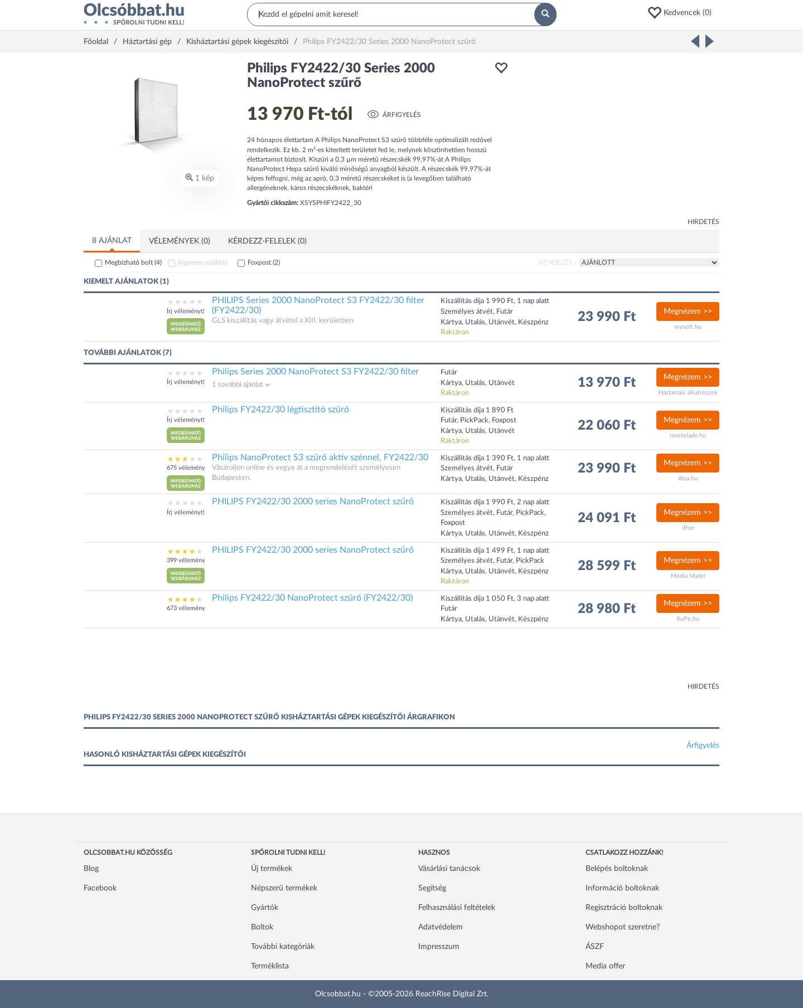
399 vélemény (186, 560)
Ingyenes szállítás (203, 262)
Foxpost (264, 262)
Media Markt (688, 576)
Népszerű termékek (284, 888)
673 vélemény (186, 608)
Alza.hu (688, 478)
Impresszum (438, 947)
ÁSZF (595, 947)
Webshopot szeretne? (623, 927)
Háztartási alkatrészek (688, 392)
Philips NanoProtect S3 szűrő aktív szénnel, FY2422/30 (320, 457)
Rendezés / (558, 262)
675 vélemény (186, 468)
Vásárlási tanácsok (449, 869)
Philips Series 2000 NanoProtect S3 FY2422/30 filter (315, 371)
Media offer (605, 966)
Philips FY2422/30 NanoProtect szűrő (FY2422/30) (312, 597)
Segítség (432, 888)
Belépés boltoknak (617, 869)
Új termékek (271, 869)
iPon (688, 528)
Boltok (262, 927)
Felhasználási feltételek (456, 908)
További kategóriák (283, 947)
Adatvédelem (440, 927)
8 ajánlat (112, 241)
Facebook (100, 888)
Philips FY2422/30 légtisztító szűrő (280, 409)
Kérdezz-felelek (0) (267, 241)
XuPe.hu (687, 619)
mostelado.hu (688, 435)
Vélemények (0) (179, 241)
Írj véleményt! (186, 311)
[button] (683, 13)
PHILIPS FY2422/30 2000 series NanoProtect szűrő (313, 501)
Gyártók (264, 908)
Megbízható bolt (133, 262)
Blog (91, 869)
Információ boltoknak (622, 888)
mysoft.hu (688, 327)
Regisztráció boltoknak (624, 908)
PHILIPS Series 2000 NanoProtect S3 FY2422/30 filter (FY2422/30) (318, 305)
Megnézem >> (688, 311)
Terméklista (270, 966)
